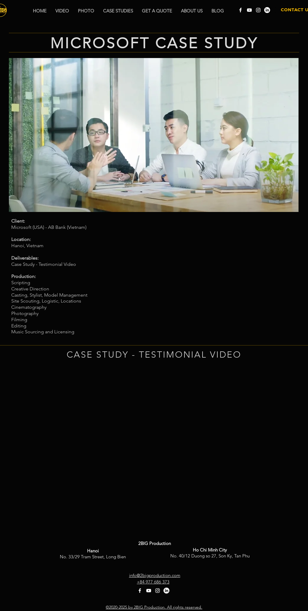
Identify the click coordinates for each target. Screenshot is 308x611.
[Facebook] (240, 10)
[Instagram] (258, 10)
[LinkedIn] (267, 10)
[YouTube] (249, 10)
